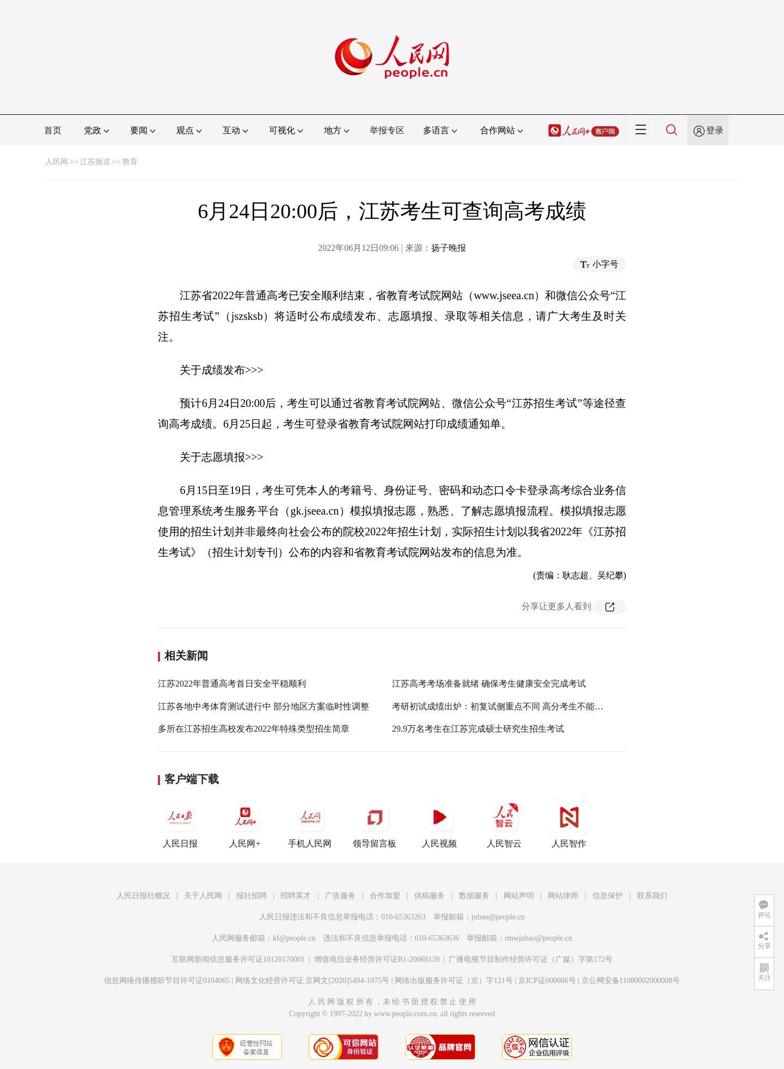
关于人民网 (203, 896)
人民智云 (504, 823)
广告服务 (340, 896)
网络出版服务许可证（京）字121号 (454, 981)
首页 (53, 130)
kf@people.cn (294, 938)
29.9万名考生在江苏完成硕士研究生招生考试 (478, 728)
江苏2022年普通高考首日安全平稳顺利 (232, 683)
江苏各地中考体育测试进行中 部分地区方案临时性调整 (263, 706)
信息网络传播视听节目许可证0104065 (167, 981)
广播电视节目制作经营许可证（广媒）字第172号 (530, 959)
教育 (130, 162)
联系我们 (652, 896)
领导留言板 (374, 823)
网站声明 (519, 896)
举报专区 (387, 130)
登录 (715, 130)
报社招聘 (251, 896)
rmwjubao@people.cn (538, 938)
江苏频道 (95, 162)
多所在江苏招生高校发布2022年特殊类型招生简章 (254, 728)
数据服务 (474, 896)
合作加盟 (385, 896)
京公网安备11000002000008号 (630, 981)
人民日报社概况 (143, 896)
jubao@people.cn (498, 917)
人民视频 (439, 823)
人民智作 (569, 823)
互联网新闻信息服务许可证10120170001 (238, 959)
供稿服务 (429, 896)
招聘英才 (295, 896)
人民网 (56, 162)
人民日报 (180, 823)
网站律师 (563, 896)
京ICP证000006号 (547, 981)
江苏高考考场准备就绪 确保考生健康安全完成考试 (489, 683)
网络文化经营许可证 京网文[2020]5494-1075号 (312, 981)
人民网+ (245, 823)
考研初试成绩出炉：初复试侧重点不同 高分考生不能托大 (502, 706)
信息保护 (607, 896)
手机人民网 (310, 823)
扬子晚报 (448, 247)
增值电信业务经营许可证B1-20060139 (377, 959)
